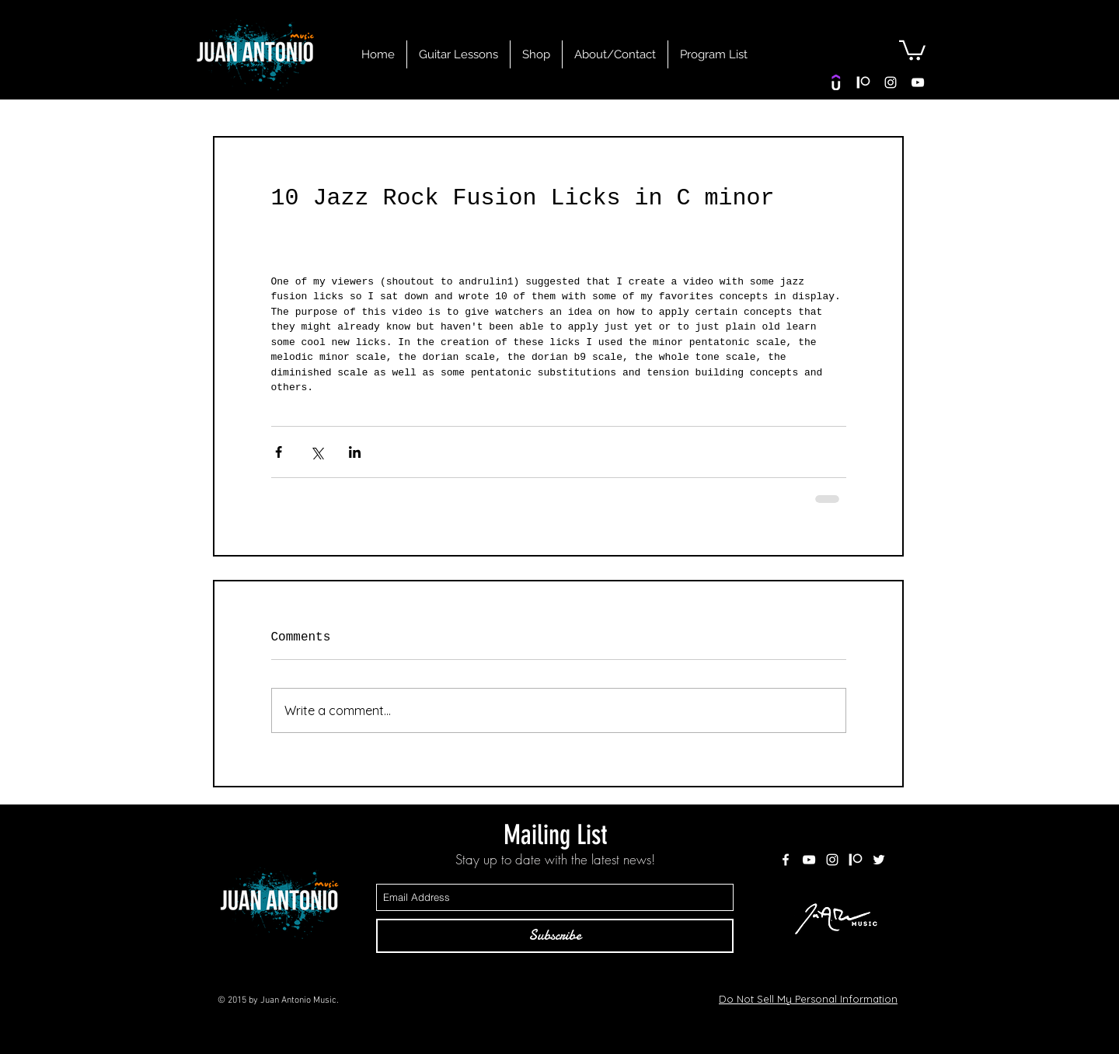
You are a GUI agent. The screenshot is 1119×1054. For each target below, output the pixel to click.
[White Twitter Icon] (879, 859)
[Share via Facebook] (278, 452)
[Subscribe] (555, 936)
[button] (912, 49)
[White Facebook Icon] (785, 859)
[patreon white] (863, 82)
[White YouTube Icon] (918, 82)
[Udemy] (836, 82)
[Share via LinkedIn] (354, 452)
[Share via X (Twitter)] (316, 452)
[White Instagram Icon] (890, 82)
